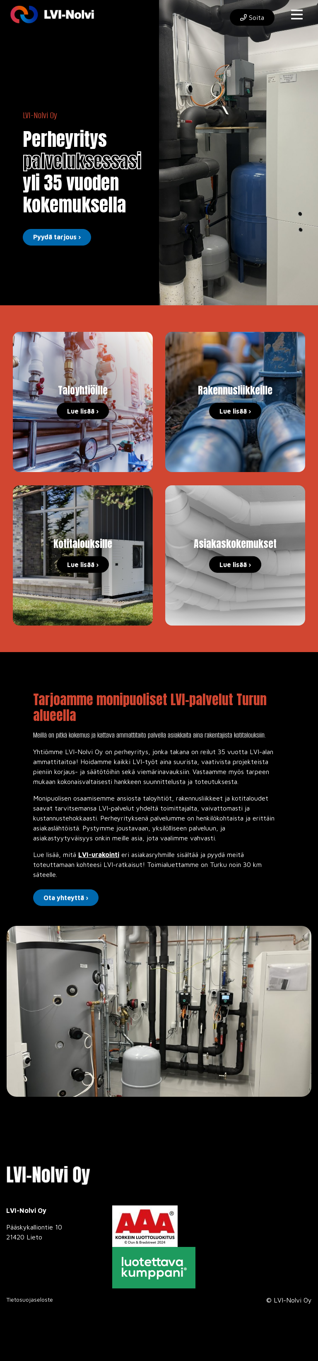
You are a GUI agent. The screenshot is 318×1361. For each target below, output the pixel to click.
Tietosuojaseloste (29, 1299)
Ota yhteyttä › (65, 897)
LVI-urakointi (98, 854)
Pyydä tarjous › (57, 237)
